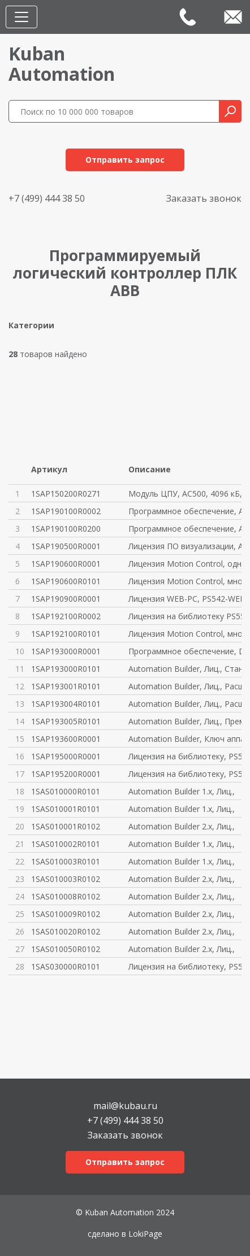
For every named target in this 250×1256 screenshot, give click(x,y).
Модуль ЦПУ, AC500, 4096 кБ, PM (185, 493)
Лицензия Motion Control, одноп (185, 563)
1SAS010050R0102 (65, 949)
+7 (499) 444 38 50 (46, 198)
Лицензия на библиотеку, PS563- (185, 773)
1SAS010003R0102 (65, 878)
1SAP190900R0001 (66, 598)
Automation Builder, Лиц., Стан (185, 668)
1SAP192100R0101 (66, 633)
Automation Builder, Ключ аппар (185, 738)
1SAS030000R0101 (65, 966)
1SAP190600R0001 (66, 563)
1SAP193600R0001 (66, 738)
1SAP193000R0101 (66, 668)
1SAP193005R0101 (66, 721)
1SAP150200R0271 (66, 493)
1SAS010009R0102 (65, 914)
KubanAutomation (61, 63)
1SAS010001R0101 (65, 808)
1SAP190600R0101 (66, 581)
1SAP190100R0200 (66, 528)
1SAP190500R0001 (66, 546)
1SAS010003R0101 (65, 861)
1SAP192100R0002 (66, 616)
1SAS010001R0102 (65, 826)
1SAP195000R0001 (66, 756)
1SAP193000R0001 (66, 651)
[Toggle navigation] (21, 17)
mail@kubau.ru (125, 1104)
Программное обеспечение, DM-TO (185, 651)
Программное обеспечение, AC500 (185, 511)
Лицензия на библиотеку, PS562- (185, 756)
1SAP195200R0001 (66, 773)
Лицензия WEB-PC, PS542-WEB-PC (185, 598)
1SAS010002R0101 (65, 843)
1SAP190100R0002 (66, 511)
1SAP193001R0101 (66, 686)
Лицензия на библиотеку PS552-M (185, 616)
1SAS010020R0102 (65, 931)
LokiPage (145, 1233)
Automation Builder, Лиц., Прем (185, 721)
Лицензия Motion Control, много (185, 581)
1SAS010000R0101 (65, 791)
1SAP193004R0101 (66, 703)
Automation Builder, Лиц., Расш (185, 686)
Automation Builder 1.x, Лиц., (181, 791)
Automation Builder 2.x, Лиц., (181, 826)
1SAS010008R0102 (65, 896)
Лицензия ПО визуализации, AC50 (185, 546)
